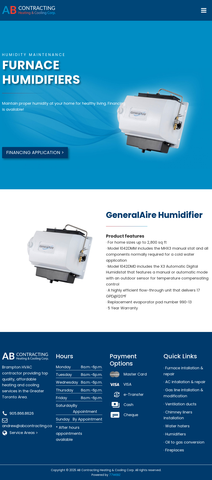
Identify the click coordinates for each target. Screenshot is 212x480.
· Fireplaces (174, 450)
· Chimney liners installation (178, 415)
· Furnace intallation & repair (183, 371)
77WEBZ (114, 475)
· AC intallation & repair (185, 381)
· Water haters (177, 426)
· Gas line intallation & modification (183, 393)
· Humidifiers (175, 434)
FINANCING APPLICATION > (35, 152)
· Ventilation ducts (180, 404)
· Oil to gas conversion (184, 442)
